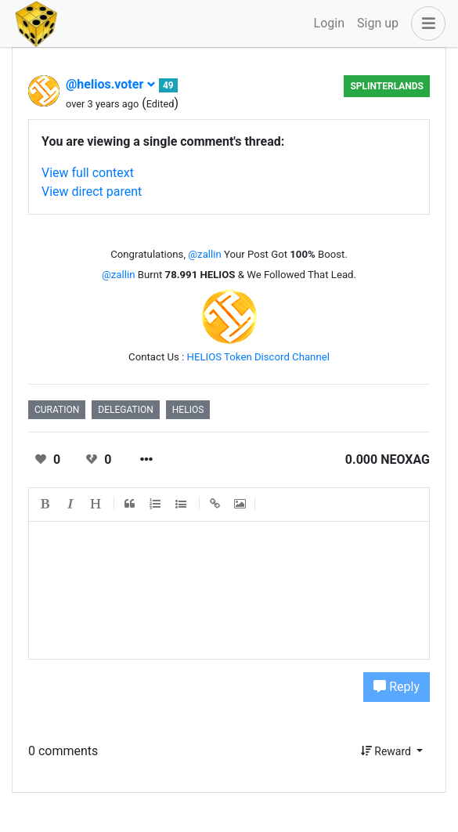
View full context (87, 172)
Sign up (377, 23)
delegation (125, 409)
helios (188, 409)
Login (329, 23)
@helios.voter (111, 84)
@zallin (204, 254)
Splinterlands (387, 86)
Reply (396, 686)
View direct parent (91, 191)
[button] (425, 23)
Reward (387, 751)
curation (56, 409)
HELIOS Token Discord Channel (258, 357)
